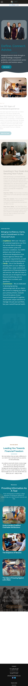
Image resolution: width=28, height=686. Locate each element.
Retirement (14, 685)
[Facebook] (13, 678)
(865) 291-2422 (15, 668)
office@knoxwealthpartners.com (14, 675)
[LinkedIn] (15, 678)
